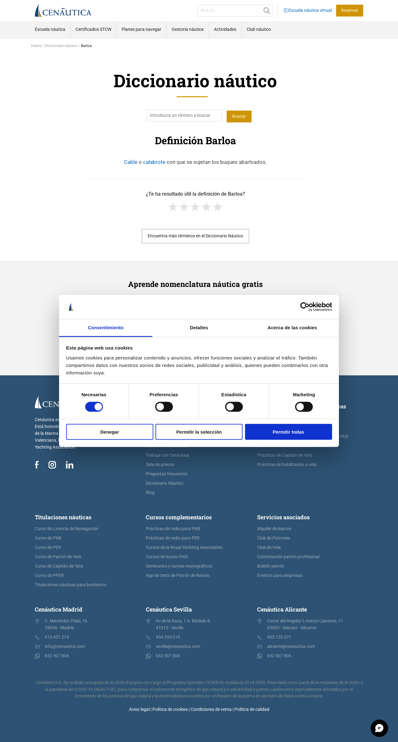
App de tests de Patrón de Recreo (178, 574)
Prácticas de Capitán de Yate (284, 454)
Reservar (349, 10)
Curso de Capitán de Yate (59, 565)
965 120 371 (279, 636)
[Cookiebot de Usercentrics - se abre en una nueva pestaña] (305, 307)
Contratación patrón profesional (288, 556)
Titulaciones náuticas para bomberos (70, 584)
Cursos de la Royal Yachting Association (184, 546)
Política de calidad (251, 708)
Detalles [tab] (199, 327)
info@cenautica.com (65, 645)
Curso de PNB (48, 537)
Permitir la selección (199, 431)
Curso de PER (48, 546)
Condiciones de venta (211, 708)
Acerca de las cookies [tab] (292, 327)
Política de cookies (170, 708)
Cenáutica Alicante (282, 608)
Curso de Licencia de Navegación (66, 527)
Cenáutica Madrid (58, 608)
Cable (130, 161)
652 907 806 (57, 655)
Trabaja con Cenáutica (167, 454)
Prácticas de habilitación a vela (287, 463)
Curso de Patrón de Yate (58, 556)
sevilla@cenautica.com (178, 645)
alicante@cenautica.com (291, 645)
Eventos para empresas (280, 574)
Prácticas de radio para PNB (173, 527)
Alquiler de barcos (274, 527)
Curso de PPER (49, 574)
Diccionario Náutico (164, 482)
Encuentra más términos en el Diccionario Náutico (195, 235)
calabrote (154, 161)
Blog (150, 491)
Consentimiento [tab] (106, 327)
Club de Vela (269, 546)
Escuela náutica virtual (307, 10)
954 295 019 (168, 636)
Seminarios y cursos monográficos (179, 565)
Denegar (109, 431)
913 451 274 (57, 636)
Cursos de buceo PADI (167, 556)
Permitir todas (288, 431)
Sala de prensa (160, 463)
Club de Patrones (273, 537)
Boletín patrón (271, 565)
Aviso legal (139, 708)
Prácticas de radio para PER (173, 537)
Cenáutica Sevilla (169, 608)
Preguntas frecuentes (166, 473)
